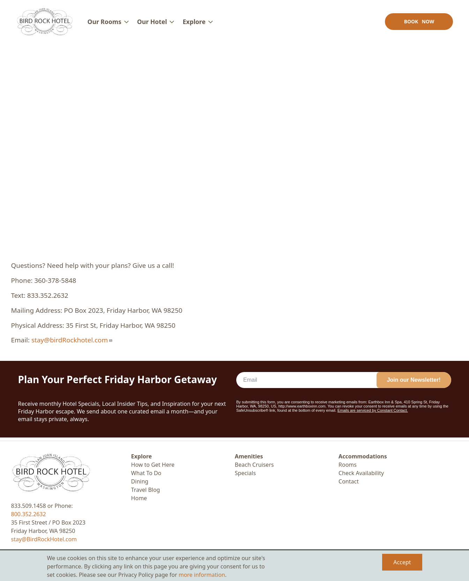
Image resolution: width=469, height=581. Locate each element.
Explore (141, 456)
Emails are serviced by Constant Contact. (372, 413)
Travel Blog (145, 490)
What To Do (146, 473)
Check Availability (361, 473)
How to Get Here (152, 464)
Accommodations (362, 456)
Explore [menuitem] (195, 23)
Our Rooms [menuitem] (105, 23)
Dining (140, 481)
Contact (348, 481)
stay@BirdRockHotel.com (44, 539)
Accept (402, 562)
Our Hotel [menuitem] (153, 23)
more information (202, 575)
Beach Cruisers (254, 464)
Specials (245, 473)
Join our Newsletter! (414, 383)
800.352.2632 (28, 514)
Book (418, 23)
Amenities (249, 456)
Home (139, 498)
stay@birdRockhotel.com (72, 343)
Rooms (347, 464)
